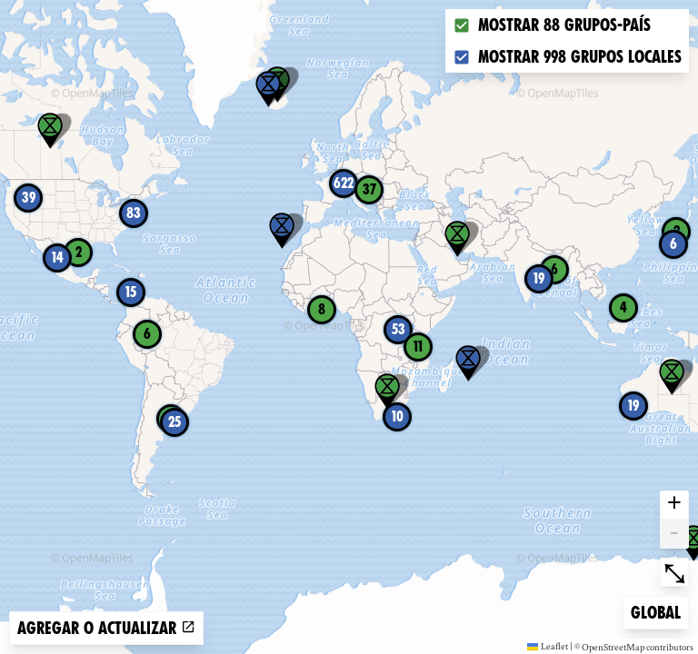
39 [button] (28, 197)
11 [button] (418, 346)
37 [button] (369, 189)
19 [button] (538, 278)
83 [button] (133, 213)
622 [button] (344, 183)
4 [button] (623, 307)
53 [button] (398, 329)
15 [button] (130, 292)
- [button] (674, 534)
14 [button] (58, 257)
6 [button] (673, 244)
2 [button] (78, 252)
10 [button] (398, 416)
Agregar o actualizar (106, 628)
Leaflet (547, 645)
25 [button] (174, 422)
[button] (268, 89)
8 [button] (321, 309)
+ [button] (674, 505)
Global (659, 611)
